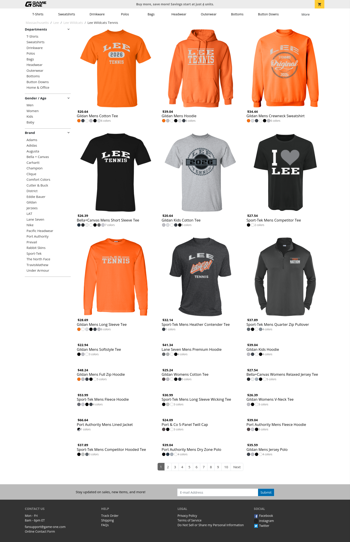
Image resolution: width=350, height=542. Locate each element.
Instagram (264, 521)
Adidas (32, 145)
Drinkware (97, 14)
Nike (30, 225)
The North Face (38, 259)
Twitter (261, 526)
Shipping (107, 520)
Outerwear (209, 14)
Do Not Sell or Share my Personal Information (210, 525)
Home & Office (38, 87)
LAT (29, 214)
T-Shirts (37, 14)
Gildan (32, 202)
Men (30, 105)
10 (226, 467)
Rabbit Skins (36, 248)
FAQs (105, 525)
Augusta (33, 151)
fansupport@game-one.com (45, 527)
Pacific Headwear (40, 231)
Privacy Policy (187, 515)
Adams (32, 140)
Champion (35, 168)
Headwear (178, 14)
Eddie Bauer (36, 197)
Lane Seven (35, 219)
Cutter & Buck (37, 185)
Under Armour (38, 270)
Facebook (263, 515)
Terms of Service (189, 520)
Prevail (32, 242)
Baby (30, 122)
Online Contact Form (40, 531)
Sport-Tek (34, 253)
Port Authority (37, 236)
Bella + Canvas (38, 157)
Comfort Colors (38, 179)
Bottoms (237, 14)
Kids (30, 116)
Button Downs (268, 14)
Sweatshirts (66, 14)
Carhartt (33, 162)
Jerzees (32, 208)
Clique (31, 174)
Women (33, 111)
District (32, 191)
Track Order (110, 515)
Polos (125, 14)
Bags (151, 14)
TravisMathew (37, 265)
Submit (266, 492)
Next (237, 467)
